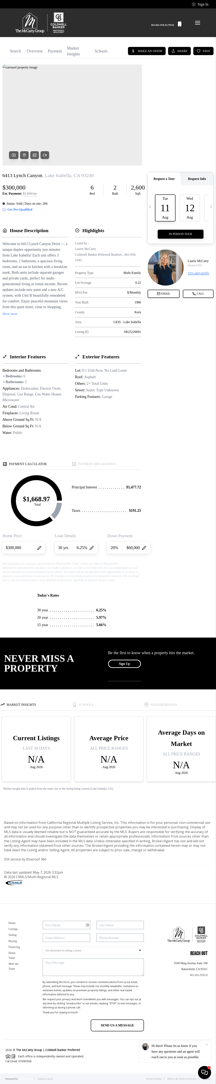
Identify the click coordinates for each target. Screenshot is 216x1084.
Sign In (200, 4)
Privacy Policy (154, 1078)
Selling (12, 934)
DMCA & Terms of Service (182, 1078)
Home (11, 923)
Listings (13, 929)
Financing (14, 947)
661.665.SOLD (199, 975)
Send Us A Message (117, 1025)
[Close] (206, 1044)
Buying (12, 941)
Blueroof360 (25, 1078)
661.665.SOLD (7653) (166, 25)
